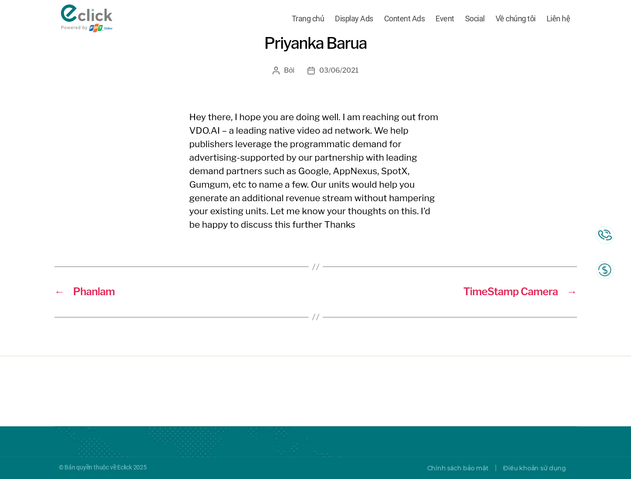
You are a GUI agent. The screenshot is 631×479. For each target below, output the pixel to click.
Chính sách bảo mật (458, 468)
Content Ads (404, 18)
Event (444, 18)
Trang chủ (308, 18)
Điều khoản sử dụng (534, 468)
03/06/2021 (338, 70)
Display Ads (354, 18)
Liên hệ (558, 18)
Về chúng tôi (516, 18)
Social (475, 18)
